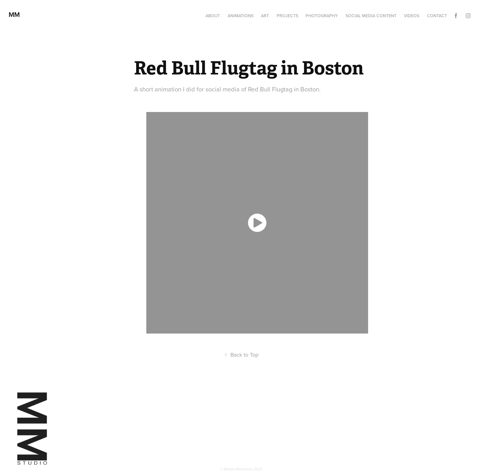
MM (16, 14)
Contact (437, 16)
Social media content (371, 16)
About (212, 16)
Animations (241, 16)
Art (265, 16)
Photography (322, 16)
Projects (287, 16)
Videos (411, 16)
